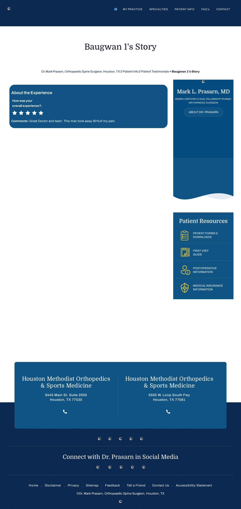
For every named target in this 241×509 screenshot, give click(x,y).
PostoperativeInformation (205, 270)
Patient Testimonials (155, 71)
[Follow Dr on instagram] (121, 466)
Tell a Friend (136, 485)
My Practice (133, 9)
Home (115, 9)
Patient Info (184, 9)
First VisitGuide (201, 252)
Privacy (73, 485)
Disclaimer (53, 485)
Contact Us (160, 485)
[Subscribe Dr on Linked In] (132, 466)
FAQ (205, 9)
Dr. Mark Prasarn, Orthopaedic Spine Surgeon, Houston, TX (80, 71)
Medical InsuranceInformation (208, 287)
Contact (223, 9)
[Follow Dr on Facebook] (97, 466)
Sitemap (92, 485)
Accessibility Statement (194, 485)
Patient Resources (203, 221)
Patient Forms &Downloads (205, 235)
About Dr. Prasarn (203, 112)
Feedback (112, 485)
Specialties (158, 9)
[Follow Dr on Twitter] (110, 466)
